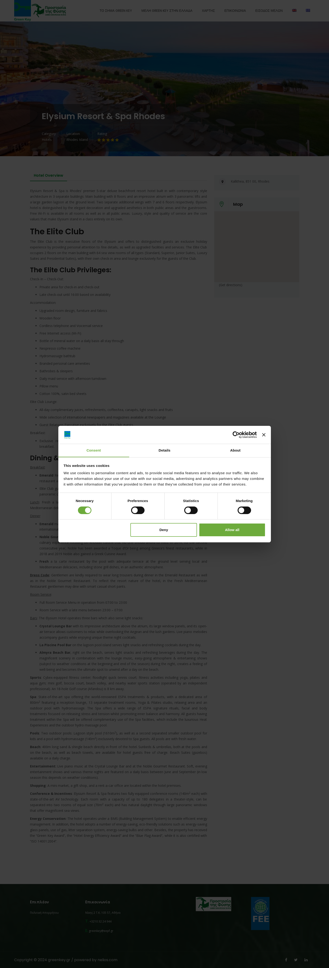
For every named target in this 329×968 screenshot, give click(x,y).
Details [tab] (165, 450)
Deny (163, 530)
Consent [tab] (93, 450)
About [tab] (235, 450)
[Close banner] (263, 434)
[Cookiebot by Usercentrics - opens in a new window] (236, 434)
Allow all (232, 530)
